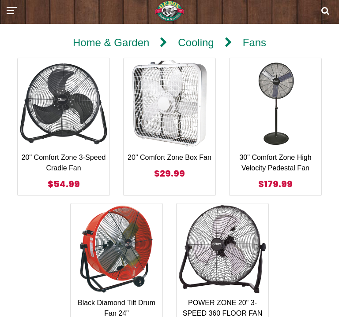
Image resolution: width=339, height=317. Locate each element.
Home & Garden (111, 42)
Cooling (196, 42)
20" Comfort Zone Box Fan (169, 157)
